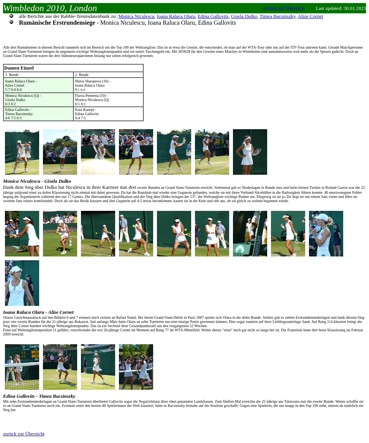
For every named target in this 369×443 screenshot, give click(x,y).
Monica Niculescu (136, 16)
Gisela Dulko (244, 16)
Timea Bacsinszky (277, 16)
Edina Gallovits (213, 16)
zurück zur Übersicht (284, 8)
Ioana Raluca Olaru (176, 16)
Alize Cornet (310, 16)
